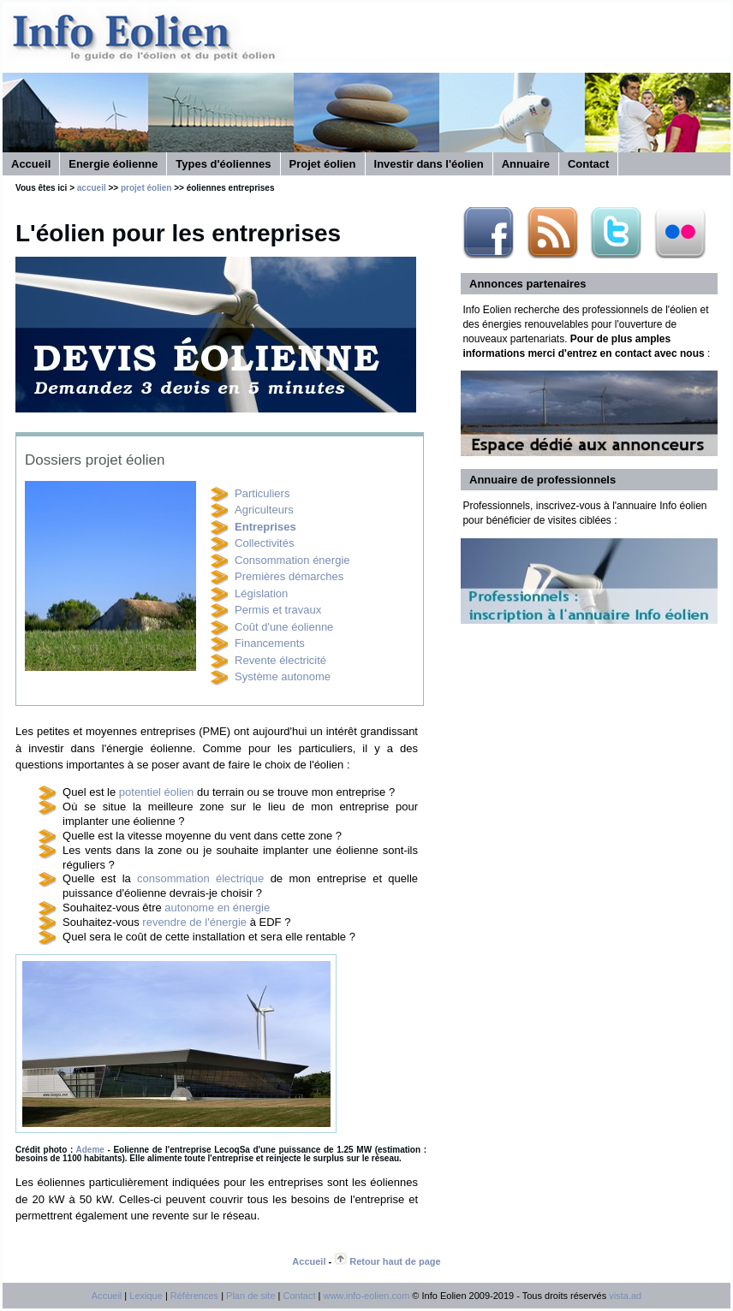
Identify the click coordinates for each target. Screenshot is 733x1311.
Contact (588, 163)
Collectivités (264, 543)
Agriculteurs (264, 509)
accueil (91, 188)
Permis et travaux (278, 609)
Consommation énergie (292, 560)
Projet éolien (322, 163)
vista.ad (625, 1295)
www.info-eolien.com (366, 1295)
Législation (261, 593)
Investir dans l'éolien (429, 163)
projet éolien (146, 188)
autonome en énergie (217, 907)
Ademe (90, 1149)
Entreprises (265, 526)
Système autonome (283, 676)
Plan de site (250, 1295)
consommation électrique (200, 878)
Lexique (146, 1295)
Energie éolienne (113, 163)
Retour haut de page (394, 1261)
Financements (270, 643)
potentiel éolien (156, 792)
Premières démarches (289, 576)
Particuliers (262, 493)
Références (194, 1295)
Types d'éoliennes (223, 163)
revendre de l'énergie (194, 922)
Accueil (31, 163)
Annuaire (526, 163)
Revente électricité (280, 660)
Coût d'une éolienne (284, 626)
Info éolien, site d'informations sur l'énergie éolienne (225, 37)
